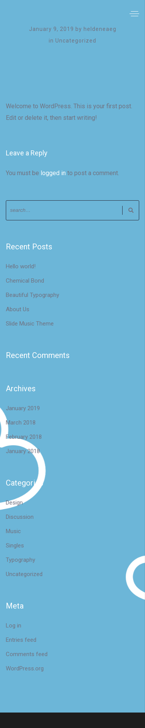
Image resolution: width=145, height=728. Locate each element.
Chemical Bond (25, 280)
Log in (13, 625)
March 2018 (21, 422)
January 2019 (23, 408)
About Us (17, 309)
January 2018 (23, 451)
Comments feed (27, 654)
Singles (15, 545)
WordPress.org (25, 668)
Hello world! (21, 266)
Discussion (20, 516)
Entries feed (21, 639)
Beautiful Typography (32, 295)
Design (14, 502)
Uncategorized (75, 41)
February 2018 (24, 436)
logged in (53, 173)
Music (13, 531)
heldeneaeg (100, 29)
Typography (20, 559)
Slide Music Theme (30, 323)
